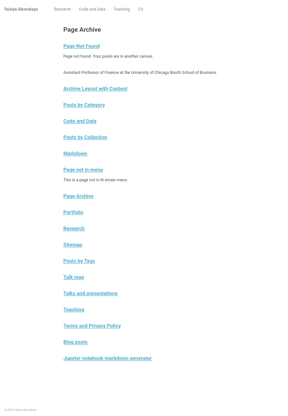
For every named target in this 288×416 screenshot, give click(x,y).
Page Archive (78, 196)
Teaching (122, 9)
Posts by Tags (79, 261)
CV (140, 9)
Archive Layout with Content (95, 88)
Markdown (75, 153)
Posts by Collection (85, 137)
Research (62, 9)
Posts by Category (84, 105)
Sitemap (72, 245)
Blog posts (75, 342)
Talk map (73, 277)
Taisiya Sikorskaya (21, 9)
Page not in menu (83, 170)
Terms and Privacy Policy (92, 326)
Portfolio (73, 212)
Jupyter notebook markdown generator (107, 358)
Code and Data (92, 9)
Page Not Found (81, 46)
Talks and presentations (90, 293)
